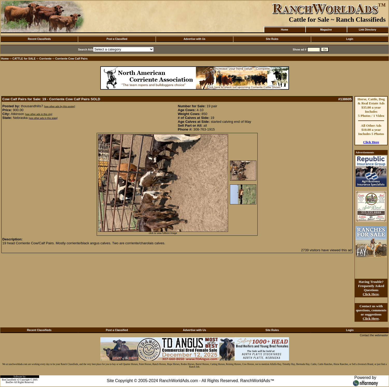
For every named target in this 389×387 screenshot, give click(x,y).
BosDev (9, 382)
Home (284, 29)
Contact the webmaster (374, 335)
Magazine (326, 29)
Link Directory (367, 29)
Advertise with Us (195, 39)
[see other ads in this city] (38, 114)
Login (349, 39)
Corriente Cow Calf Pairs (71, 58)
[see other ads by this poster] (59, 106)
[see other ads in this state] (43, 118)
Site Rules (272, 39)
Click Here (371, 142)
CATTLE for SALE (24, 58)
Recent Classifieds (39, 39)
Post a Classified (117, 39)
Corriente (45, 58)
